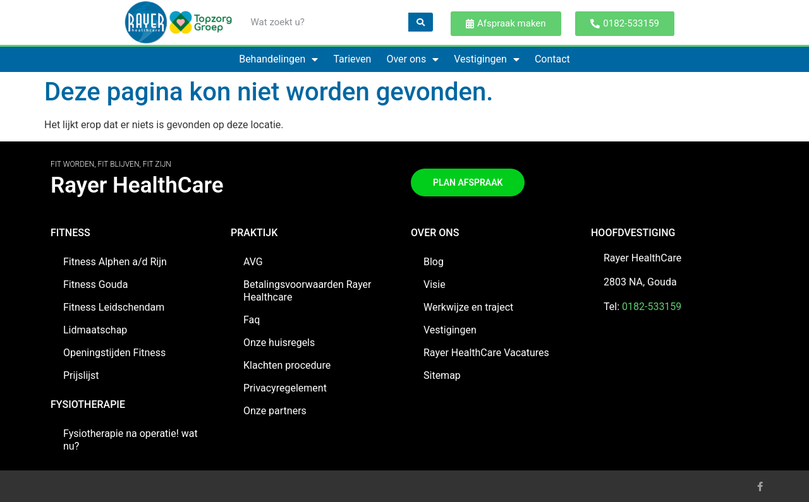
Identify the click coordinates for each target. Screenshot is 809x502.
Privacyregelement (285, 388)
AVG (253, 262)
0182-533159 (651, 307)
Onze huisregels (279, 343)
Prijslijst (81, 375)
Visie (434, 284)
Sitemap (442, 375)
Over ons (412, 59)
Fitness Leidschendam (113, 307)
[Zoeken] (420, 22)
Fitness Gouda (95, 284)
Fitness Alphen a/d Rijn (115, 262)
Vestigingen (487, 59)
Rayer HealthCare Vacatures (486, 353)
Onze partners (275, 411)
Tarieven (352, 59)
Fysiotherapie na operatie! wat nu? (130, 439)
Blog (433, 262)
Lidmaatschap (95, 330)
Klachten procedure (287, 365)
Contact (552, 59)
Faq (251, 320)
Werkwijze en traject (468, 307)
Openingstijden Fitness (114, 353)
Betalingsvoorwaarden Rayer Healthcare (307, 290)
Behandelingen (278, 59)
